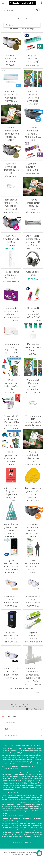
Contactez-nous (34, 709)
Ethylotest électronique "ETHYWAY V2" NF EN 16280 (11, 565)
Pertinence (22, 25)
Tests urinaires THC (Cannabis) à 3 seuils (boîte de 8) (33, 422)
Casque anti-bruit (33, 273)
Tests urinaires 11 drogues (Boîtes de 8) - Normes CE (11, 349)
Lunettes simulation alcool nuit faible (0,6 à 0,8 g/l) (33, 133)
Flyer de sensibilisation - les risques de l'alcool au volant (11, 133)
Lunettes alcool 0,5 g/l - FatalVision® (33, 599)
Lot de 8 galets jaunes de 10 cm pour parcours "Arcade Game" (33, 494)
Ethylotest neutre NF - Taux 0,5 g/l (33, 58)
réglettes (38, 781)
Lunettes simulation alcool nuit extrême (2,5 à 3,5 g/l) (32, 530)
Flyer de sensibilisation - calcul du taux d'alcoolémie (32, 205)
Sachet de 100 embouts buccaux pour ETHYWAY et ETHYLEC (33, 674)
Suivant (36, 693)
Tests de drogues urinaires (17, 800)
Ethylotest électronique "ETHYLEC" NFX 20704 (11, 637)
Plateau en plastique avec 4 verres (33, 347)
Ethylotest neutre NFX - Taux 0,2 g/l (33, 166)
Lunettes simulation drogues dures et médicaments (11, 169)
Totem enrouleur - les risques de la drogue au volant (33, 566)
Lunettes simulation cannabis (11, 58)
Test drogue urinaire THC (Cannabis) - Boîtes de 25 (11, 204)
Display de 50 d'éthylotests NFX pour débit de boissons (11, 421)
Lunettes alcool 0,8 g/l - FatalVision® (11, 599)
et (14, 802)
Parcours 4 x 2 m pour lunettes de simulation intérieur (32, 97)
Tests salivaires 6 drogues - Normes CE (11, 275)
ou (21, 819)
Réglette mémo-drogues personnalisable (33, 637)
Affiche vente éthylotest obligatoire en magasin (11, 493)
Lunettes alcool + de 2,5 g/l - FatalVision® (11, 671)
